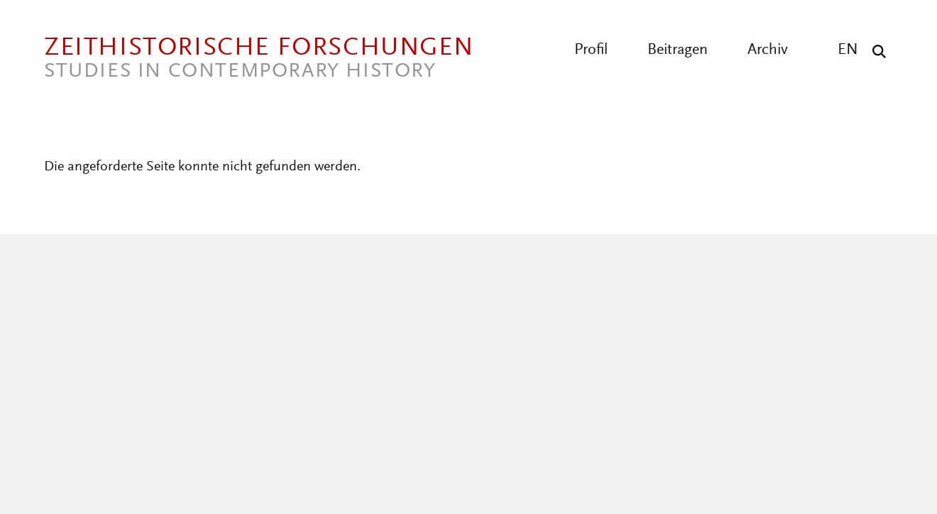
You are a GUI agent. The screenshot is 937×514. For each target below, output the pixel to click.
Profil (591, 50)
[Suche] (875, 51)
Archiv (767, 50)
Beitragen (677, 50)
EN (848, 50)
